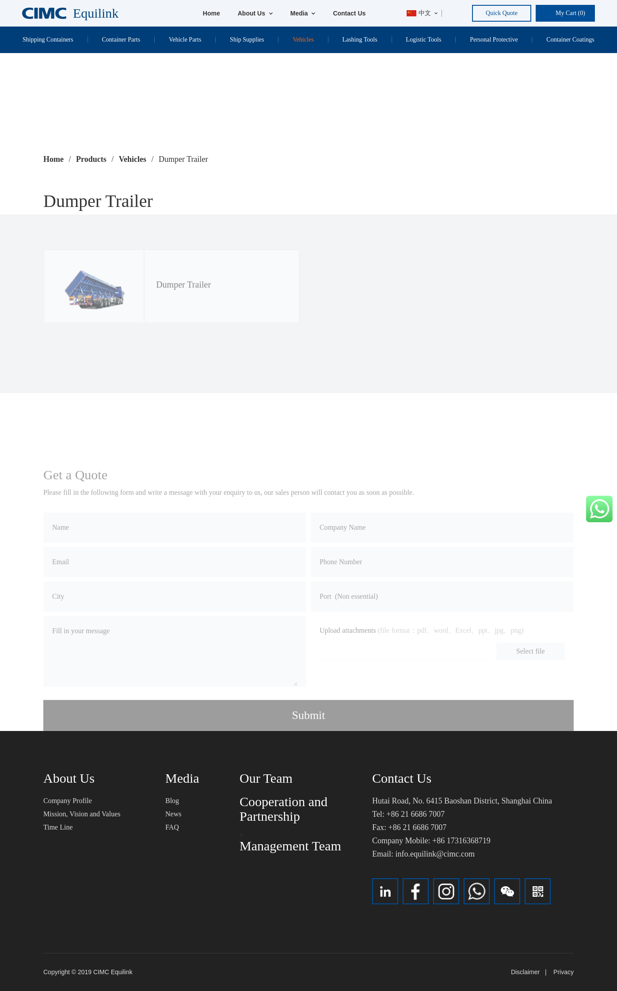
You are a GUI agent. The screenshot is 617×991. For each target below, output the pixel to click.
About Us (255, 13)
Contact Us (349, 13)
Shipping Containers (48, 39)
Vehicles (303, 39)
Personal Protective (494, 39)
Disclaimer (525, 972)
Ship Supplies (247, 39)
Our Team (266, 778)
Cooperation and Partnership (284, 808)
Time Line (58, 827)
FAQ (172, 827)
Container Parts (121, 39)
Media (303, 13)
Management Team (290, 845)
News (173, 814)
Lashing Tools (359, 39)
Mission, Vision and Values (81, 814)
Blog (172, 800)
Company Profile (67, 800)
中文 (419, 13)
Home (211, 13)
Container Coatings (570, 39)
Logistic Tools (423, 39)
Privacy (563, 972)
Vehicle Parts (185, 39)
